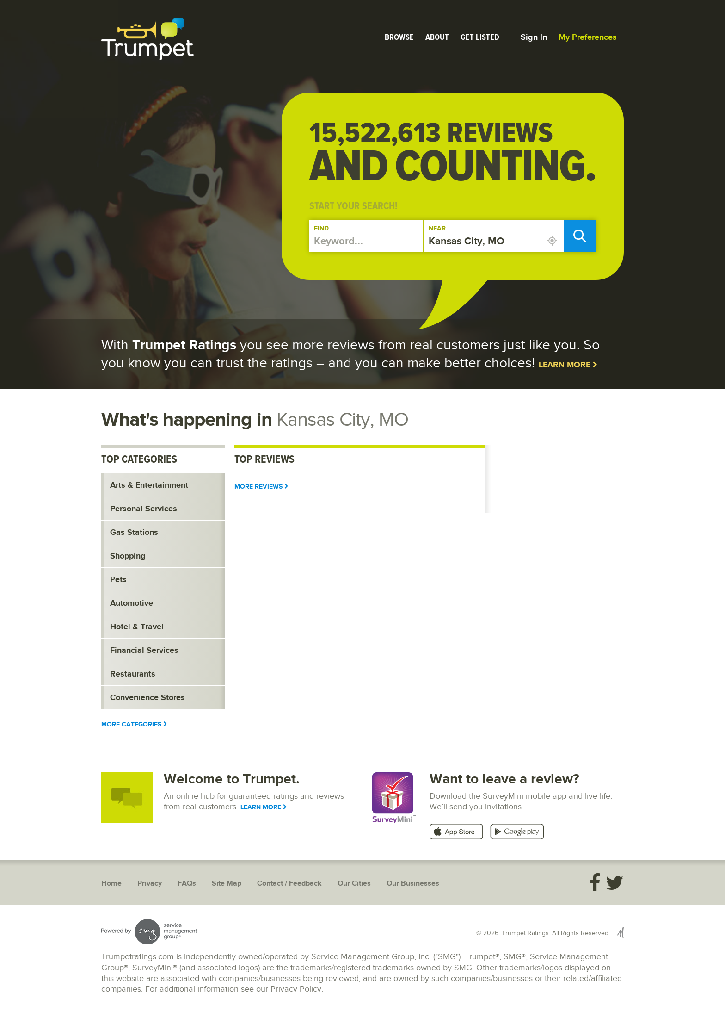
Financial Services (144, 651)
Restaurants (132, 674)
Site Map (226, 883)
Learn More (568, 365)
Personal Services (143, 509)
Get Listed (480, 37)
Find (321, 228)
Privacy (149, 883)
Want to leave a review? (504, 779)
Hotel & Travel (137, 627)
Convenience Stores (147, 698)
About (437, 37)
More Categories (134, 724)
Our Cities (354, 883)
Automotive (131, 603)
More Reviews (261, 486)
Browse (399, 37)
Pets (118, 580)
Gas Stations (134, 533)
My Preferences (588, 37)
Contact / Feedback (289, 883)
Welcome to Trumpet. (232, 779)
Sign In (534, 37)
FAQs (187, 883)
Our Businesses (413, 883)
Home (111, 883)
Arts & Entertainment (149, 485)
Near (437, 228)
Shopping (128, 556)
